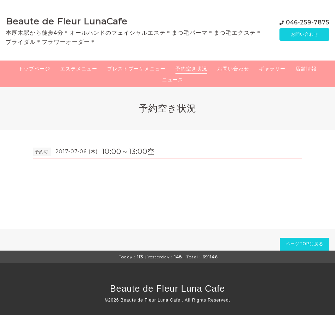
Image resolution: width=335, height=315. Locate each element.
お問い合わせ (304, 34)
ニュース (172, 79)
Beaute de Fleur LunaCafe (66, 21)
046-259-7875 (307, 21)
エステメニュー (78, 68)
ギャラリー (272, 68)
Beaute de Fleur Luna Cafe (167, 288)
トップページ (34, 68)
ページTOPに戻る (304, 243)
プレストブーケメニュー (136, 68)
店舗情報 (306, 68)
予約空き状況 (191, 68)
